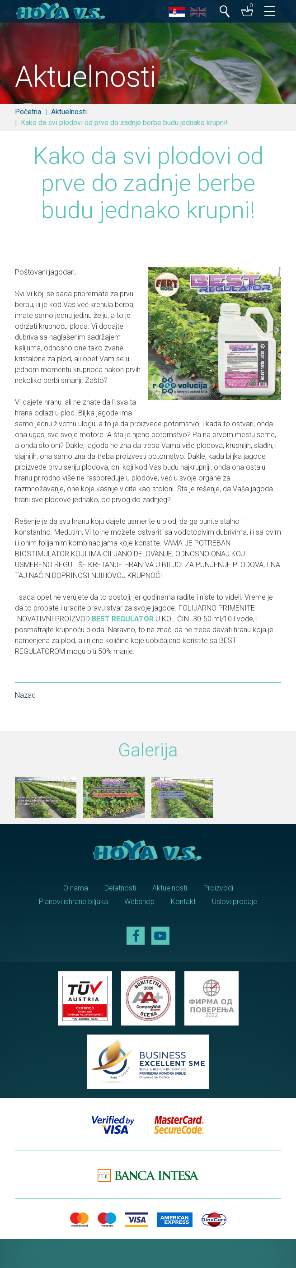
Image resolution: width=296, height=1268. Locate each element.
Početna (28, 111)
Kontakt (183, 901)
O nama (75, 888)
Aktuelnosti (69, 111)
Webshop (139, 901)
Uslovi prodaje (234, 901)
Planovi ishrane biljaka (73, 901)
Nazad (25, 695)
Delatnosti (120, 888)
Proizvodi (218, 888)
